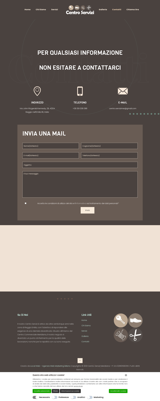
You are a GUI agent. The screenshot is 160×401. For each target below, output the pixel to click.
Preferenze (64, 397)
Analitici (81, 397)
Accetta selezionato (42, 391)
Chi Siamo (86, 325)
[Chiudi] (126, 375)
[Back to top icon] (80, 360)
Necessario (44, 397)
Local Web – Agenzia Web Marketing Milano (50, 366)
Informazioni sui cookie (70, 391)
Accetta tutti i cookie (118, 391)
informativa (81, 203)
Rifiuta (55, 391)
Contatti (85, 341)
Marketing (98, 397)
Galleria (84, 336)
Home (84, 320)
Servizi (84, 331)
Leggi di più (78, 386)
